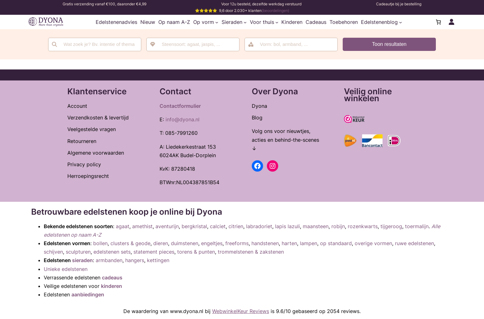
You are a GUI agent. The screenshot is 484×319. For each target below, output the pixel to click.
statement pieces (153, 252)
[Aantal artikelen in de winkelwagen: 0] (438, 22)
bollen (100, 243)
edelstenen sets (112, 252)
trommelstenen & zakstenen (251, 252)
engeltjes (211, 243)
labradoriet (259, 226)
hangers (134, 260)
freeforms (237, 243)
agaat (122, 226)
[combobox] (192, 44)
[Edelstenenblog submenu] (400, 22)
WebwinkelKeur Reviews (240, 311)
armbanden (109, 260)
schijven (53, 252)
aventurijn (167, 226)
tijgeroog (391, 226)
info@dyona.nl (183, 119)
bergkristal (194, 226)
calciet (218, 226)
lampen (308, 243)
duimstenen (184, 243)
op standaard (336, 243)
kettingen (158, 260)
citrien (235, 226)
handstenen (265, 243)
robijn (338, 226)
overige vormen (373, 243)
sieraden (82, 260)
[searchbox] (197, 44)
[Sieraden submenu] (245, 22)
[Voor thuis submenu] (277, 22)
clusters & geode (130, 243)
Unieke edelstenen (65, 269)
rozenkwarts (363, 226)
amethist (142, 226)
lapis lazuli (287, 226)
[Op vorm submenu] (216, 22)
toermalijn (417, 226)
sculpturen (78, 252)
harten (289, 243)
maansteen (316, 226)
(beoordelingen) (275, 10)
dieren (160, 243)
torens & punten (196, 252)
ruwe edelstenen (414, 243)
